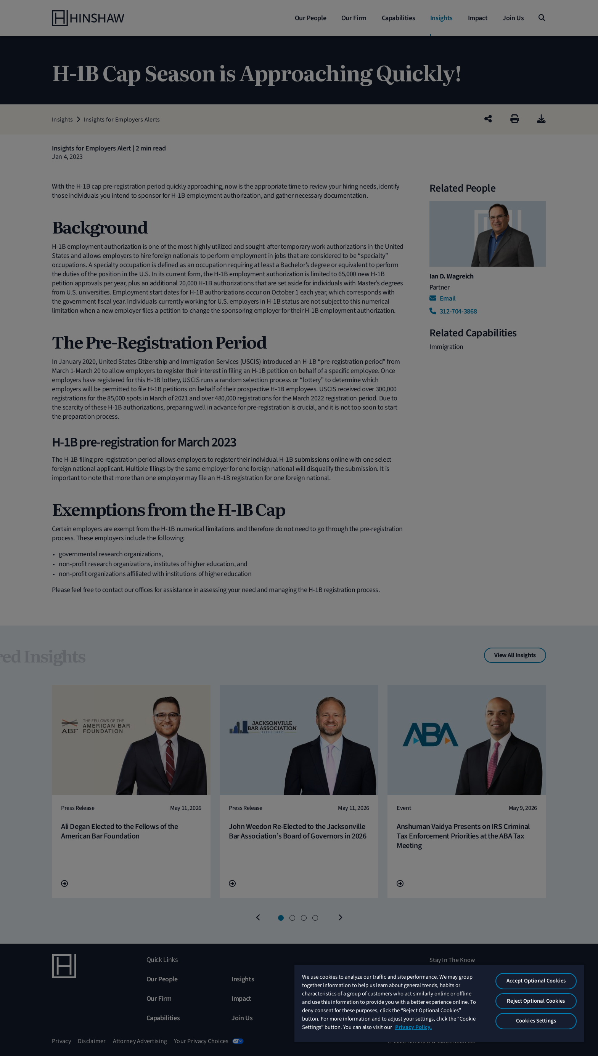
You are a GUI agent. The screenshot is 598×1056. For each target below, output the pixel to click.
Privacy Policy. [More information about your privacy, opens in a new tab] (413, 1027)
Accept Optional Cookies (536, 981)
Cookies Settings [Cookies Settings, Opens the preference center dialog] (536, 1021)
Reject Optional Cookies (536, 1001)
